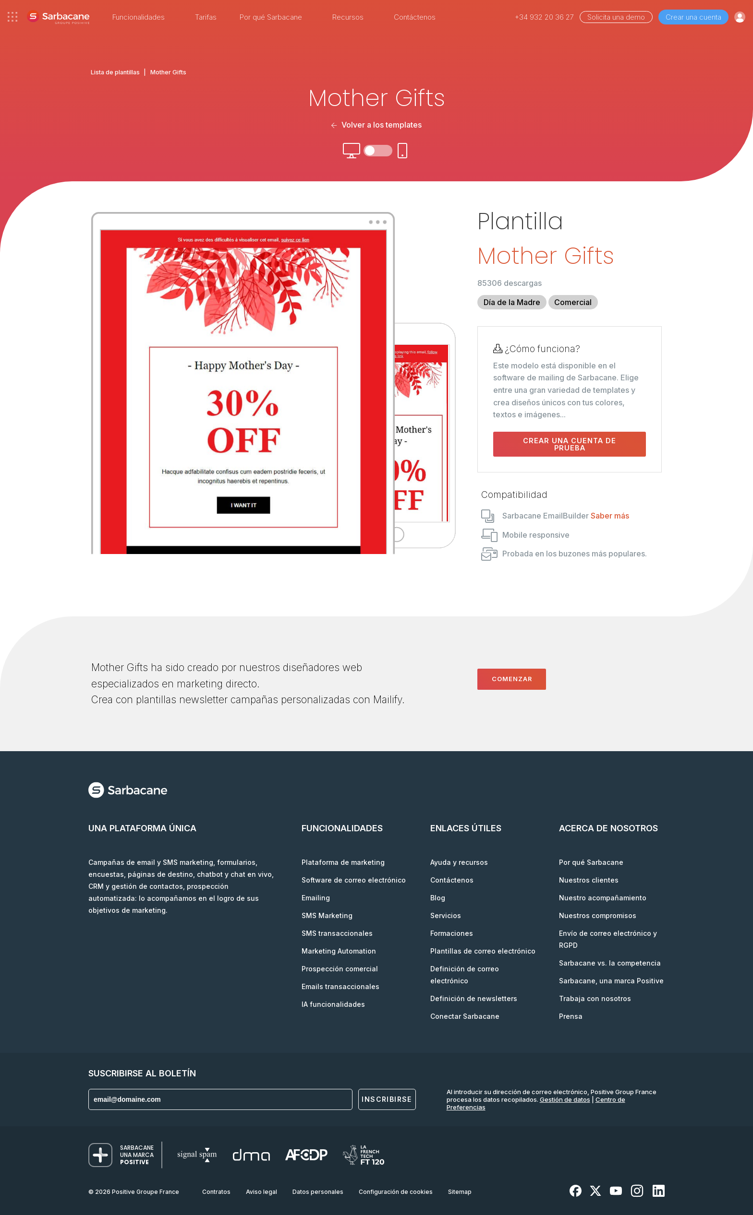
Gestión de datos (565, 1099)
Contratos (216, 1191)
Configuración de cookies (396, 1191)
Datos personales (317, 1191)
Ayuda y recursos (459, 862)
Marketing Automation (339, 951)
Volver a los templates (376, 125)
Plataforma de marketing (343, 862)
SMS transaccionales (337, 933)
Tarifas (206, 17)
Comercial (573, 302)
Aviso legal (261, 1191)
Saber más (610, 515)
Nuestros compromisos (597, 915)
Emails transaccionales (340, 986)
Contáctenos (415, 17)
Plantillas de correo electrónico (482, 951)
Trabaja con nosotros (595, 998)
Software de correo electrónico (354, 880)
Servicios (445, 915)
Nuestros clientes (589, 880)
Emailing (316, 898)
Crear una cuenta (693, 17)
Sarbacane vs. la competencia (610, 963)
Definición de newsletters (473, 998)
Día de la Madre (512, 302)
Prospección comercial (340, 969)
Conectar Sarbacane (464, 1016)
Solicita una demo (616, 17)
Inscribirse (387, 1099)
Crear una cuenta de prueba (569, 444)
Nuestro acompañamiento (602, 898)
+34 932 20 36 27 (544, 17)
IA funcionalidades (333, 1004)
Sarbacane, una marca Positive (611, 981)
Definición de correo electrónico (464, 975)
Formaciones (451, 933)
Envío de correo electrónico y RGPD (608, 939)
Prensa (571, 1016)
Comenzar (512, 679)
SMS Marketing (327, 915)
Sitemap (460, 1191)
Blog (437, 898)
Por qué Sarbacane (591, 862)
